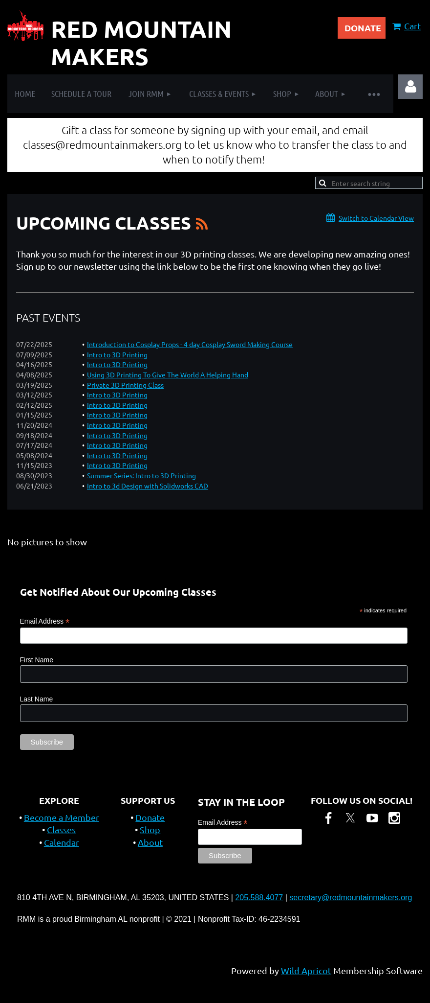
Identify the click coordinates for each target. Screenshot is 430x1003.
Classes (61, 829)
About (150, 842)
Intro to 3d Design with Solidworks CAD (147, 485)
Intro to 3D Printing (117, 354)
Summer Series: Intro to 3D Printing (141, 475)
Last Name (36, 699)
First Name (36, 660)
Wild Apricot (306, 970)
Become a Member (61, 817)
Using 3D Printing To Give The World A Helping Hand (167, 374)
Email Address (45, 621)
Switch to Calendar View (376, 217)
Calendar (61, 842)
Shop (150, 829)
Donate (150, 817)
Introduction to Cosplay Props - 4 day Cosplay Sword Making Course (190, 344)
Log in (410, 86)
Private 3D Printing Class (125, 384)
